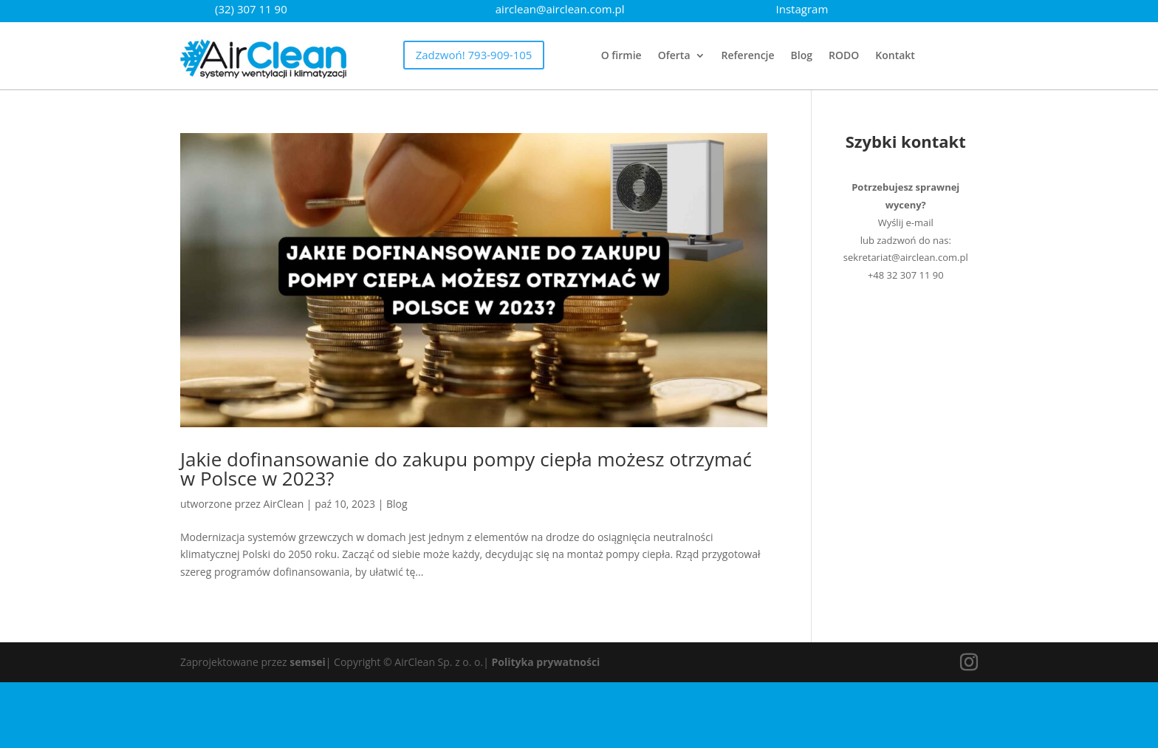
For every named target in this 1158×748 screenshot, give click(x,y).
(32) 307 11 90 (251, 8)
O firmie (621, 56)
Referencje (748, 56)
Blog (801, 56)
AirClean (284, 504)
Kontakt (895, 56)
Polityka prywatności (546, 662)
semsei (307, 662)
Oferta (674, 56)
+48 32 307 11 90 (906, 275)
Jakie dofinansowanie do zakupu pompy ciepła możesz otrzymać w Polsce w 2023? (466, 469)
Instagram (802, 8)
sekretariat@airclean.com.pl (905, 257)
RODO (844, 56)
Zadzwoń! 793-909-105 (474, 54)
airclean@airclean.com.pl (560, 8)
